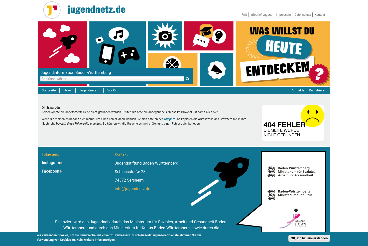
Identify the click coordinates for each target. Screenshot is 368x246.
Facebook (52, 171)
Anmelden (299, 90)
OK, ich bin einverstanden (309, 238)
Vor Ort (112, 90)
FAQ (244, 14)
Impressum (283, 14)
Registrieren (317, 90)
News (67, 90)
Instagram (52, 162)
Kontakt (320, 14)
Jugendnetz (89, 90)
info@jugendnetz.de (134, 188)
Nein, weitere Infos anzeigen (96, 240)
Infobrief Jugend (261, 14)
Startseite (49, 90)
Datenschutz (302, 14)
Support (169, 119)
